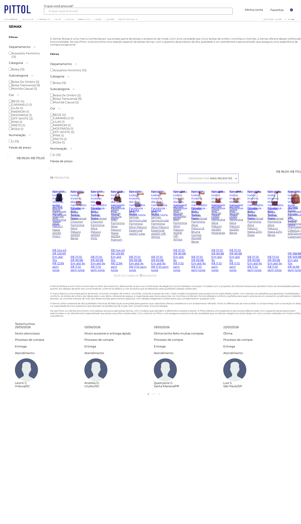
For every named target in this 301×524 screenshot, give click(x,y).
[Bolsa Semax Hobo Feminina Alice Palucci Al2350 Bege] (236, 232)
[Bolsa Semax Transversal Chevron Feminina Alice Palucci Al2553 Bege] (78, 232)
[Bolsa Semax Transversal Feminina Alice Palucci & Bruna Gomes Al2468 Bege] (199, 232)
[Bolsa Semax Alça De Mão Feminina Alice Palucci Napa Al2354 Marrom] (118, 232)
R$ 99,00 (282, 171)
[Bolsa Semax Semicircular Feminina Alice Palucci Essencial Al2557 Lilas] (138, 232)
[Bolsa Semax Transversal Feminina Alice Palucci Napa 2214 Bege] (275, 232)
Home (16, 13)
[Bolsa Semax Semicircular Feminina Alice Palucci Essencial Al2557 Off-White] (160, 232)
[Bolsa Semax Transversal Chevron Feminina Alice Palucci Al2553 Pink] (99, 232)
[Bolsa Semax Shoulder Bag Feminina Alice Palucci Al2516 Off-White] (180, 232)
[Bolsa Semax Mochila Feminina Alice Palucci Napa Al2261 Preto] (59, 232)
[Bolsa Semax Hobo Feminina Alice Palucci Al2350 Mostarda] (218, 232)
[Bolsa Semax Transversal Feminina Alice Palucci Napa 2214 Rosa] (255, 232)
